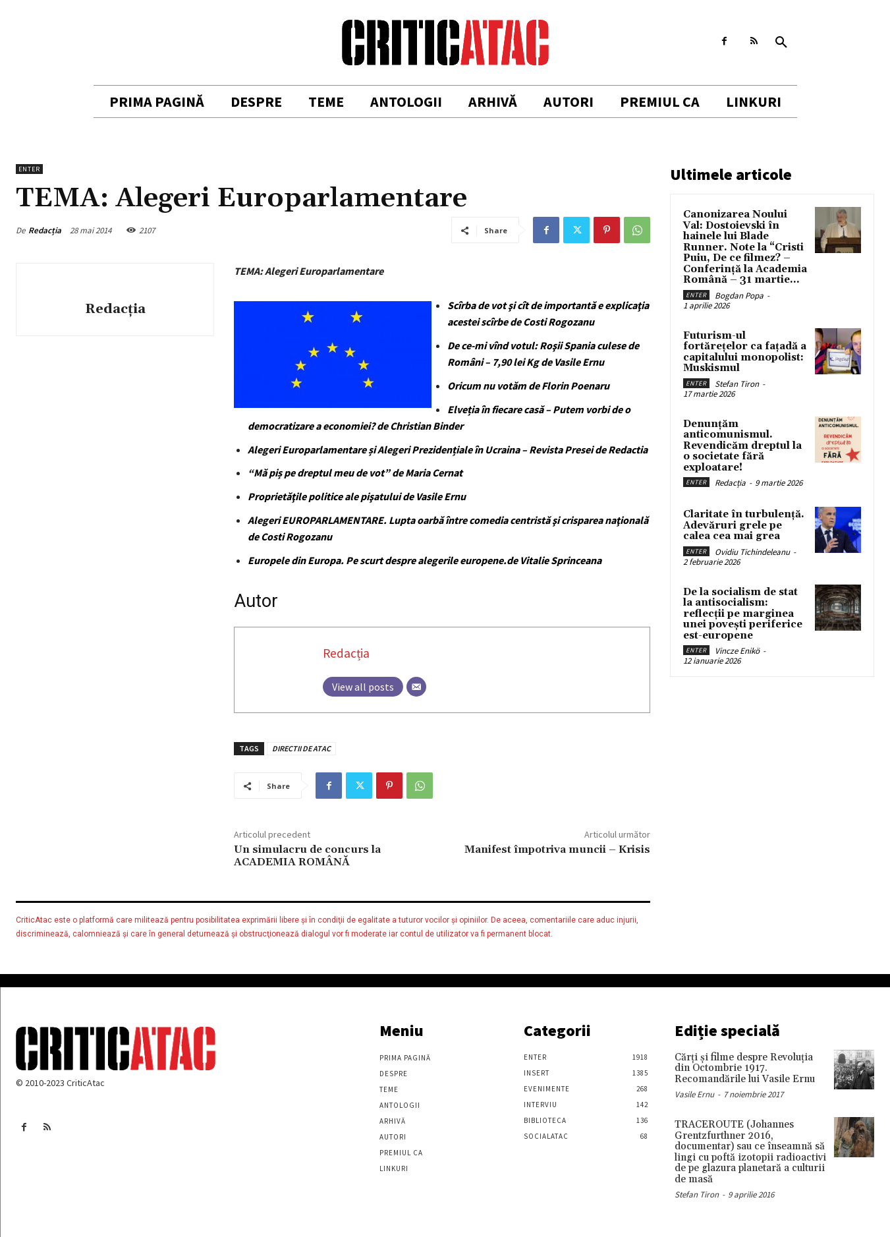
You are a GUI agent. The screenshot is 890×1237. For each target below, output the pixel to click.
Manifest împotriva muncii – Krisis (557, 849)
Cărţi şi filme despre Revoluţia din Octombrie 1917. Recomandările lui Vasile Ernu (745, 1068)
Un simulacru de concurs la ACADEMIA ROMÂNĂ (307, 856)
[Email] (416, 687)
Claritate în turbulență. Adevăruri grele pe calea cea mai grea (743, 525)
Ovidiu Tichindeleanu (752, 552)
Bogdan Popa (739, 295)
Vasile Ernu (694, 1094)
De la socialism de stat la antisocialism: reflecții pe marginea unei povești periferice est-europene (742, 614)
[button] (781, 43)
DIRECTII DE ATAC (301, 748)
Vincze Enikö (737, 650)
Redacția (44, 230)
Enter (29, 169)
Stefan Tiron (737, 383)
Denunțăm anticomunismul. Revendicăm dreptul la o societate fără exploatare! (742, 446)
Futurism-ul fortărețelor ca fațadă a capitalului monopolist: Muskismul (744, 352)
